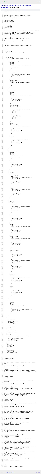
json (39, 472)
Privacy (10, 472)
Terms (13, 472)
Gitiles (7, 472)
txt (36, 472)
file (24, 9)
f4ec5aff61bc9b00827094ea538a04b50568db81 (20, 5)
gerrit (2, 5)
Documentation (5, 7)
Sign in (38, 1)
